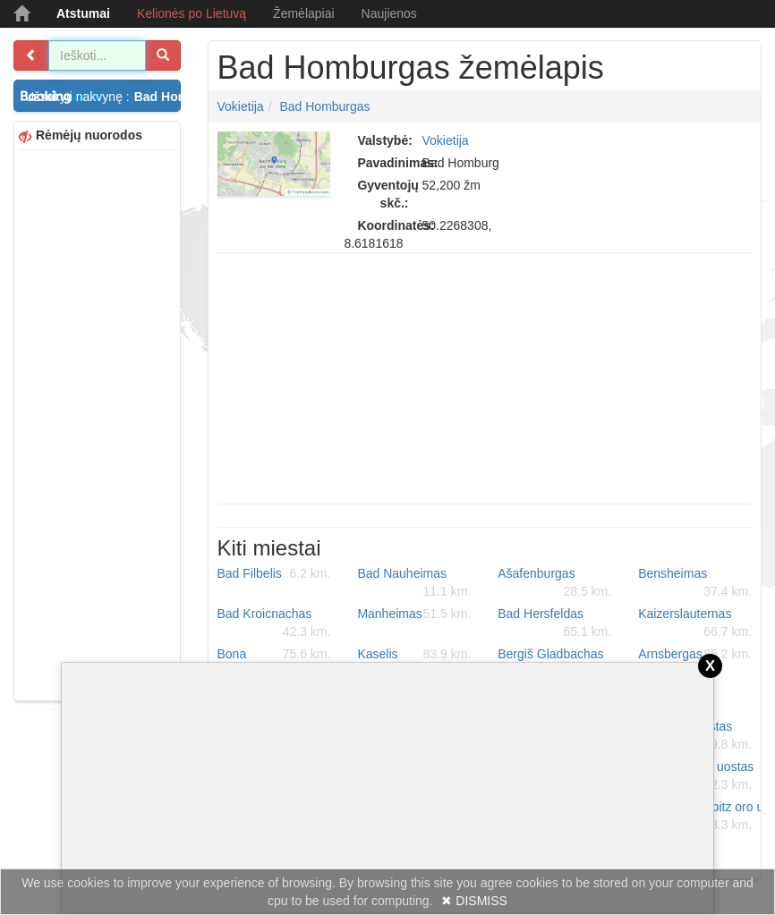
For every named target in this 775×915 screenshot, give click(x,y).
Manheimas (414, 614)
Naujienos (389, 13)
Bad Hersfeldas (554, 623)
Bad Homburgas (324, 106)
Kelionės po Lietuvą (191, 13)
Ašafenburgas (554, 583)
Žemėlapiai (303, 13)
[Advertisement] (97, 423)
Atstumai (83, 13)
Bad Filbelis (274, 573)
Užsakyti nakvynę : (103, 96)
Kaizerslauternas (695, 623)
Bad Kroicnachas (274, 623)
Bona (274, 654)
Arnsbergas (695, 654)
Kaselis (414, 654)
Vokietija (240, 106)
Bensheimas (695, 583)
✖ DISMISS (474, 901)
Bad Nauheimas (414, 583)
